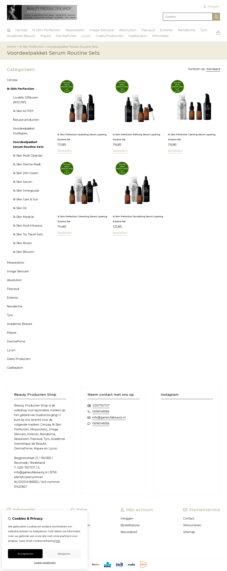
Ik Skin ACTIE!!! (23, 111)
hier (58, 540)
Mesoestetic (74, 30)
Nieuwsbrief (129, 532)
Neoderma (186, 30)
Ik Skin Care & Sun (25, 199)
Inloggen (127, 518)
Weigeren (63, 553)
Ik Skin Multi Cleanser (28, 155)
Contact (188, 518)
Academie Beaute (21, 36)
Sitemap (189, 532)
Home (11, 47)
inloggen (212, 6)
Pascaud (148, 30)
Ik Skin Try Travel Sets (28, 234)
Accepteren (25, 553)
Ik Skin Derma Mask (27, 164)
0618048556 (100, 411)
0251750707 (101, 405)
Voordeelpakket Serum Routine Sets (72, 47)
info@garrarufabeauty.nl (109, 417)
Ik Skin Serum (22, 182)
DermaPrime (66, 36)
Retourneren (192, 525)
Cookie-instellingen (45, 562)
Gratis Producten (109, 36)
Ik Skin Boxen (22, 243)
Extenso (166, 30)
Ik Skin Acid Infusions (27, 225)
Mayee (45, 36)
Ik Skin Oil (19, 208)
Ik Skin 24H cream (25, 173)
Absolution (127, 30)
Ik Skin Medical (23, 217)
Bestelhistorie (130, 525)
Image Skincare (101, 30)
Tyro (203, 30)
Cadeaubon (137, 36)
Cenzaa (21, 30)
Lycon (86, 36)
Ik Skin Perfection (46, 30)
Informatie (160, 36)
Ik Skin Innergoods (26, 190)
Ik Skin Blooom (23, 252)
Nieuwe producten (26, 120)
